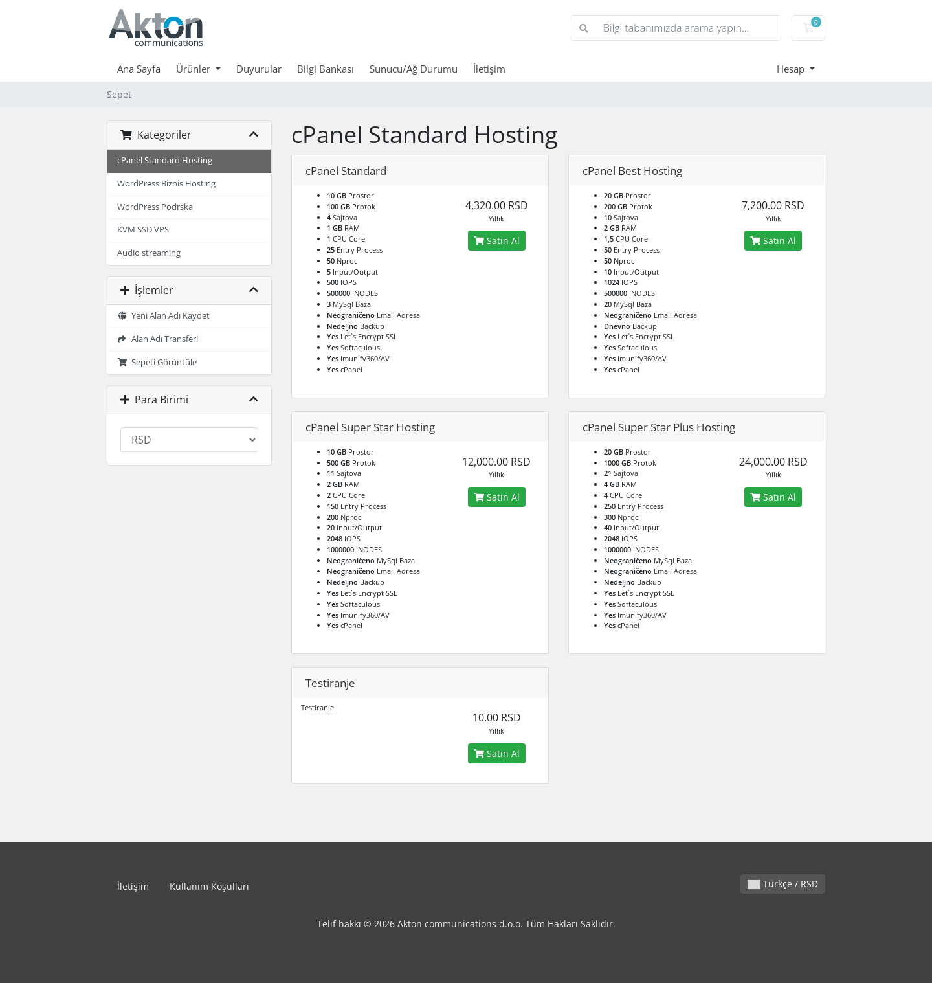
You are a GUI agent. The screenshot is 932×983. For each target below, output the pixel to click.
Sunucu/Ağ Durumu (414, 68)
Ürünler (194, 68)
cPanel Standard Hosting (164, 160)
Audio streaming (149, 252)
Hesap (792, 68)
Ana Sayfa (139, 68)
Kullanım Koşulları (209, 886)
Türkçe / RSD (783, 883)
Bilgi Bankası (325, 68)
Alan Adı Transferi (157, 339)
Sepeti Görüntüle (157, 362)
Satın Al (497, 240)
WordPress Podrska (155, 206)
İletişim (489, 68)
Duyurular (259, 68)
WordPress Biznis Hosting (166, 183)
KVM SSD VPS (143, 229)
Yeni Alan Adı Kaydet (163, 315)
